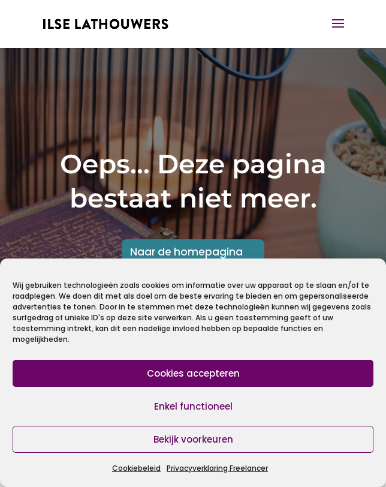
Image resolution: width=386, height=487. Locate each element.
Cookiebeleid (136, 468)
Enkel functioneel (193, 406)
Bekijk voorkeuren (193, 439)
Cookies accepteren (193, 373)
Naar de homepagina (186, 252)
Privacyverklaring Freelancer (217, 468)
